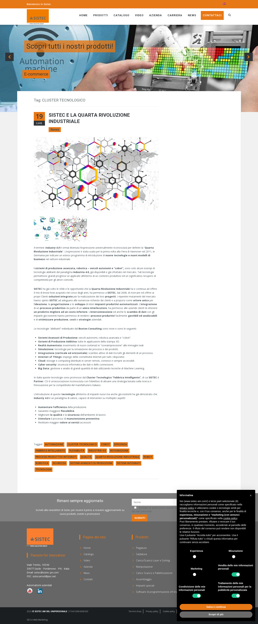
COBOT (105, 444)
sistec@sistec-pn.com (46, 572)
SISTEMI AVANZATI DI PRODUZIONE (91, 463)
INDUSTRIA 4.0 (97, 450)
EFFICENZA (120, 444)
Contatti (88, 579)
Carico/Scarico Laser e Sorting (153, 560)
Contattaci (212, 15)
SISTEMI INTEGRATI (128, 463)
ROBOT (148, 456)
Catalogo (121, 15)
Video (139, 15)
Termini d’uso (135, 611)
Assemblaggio (144, 579)
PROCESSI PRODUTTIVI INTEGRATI (56, 456)
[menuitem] (224, 4)
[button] (250, 495)
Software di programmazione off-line (157, 591)
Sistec (47, 4)
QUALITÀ (86, 456)
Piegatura (141, 548)
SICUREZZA (59, 463)
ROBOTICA (42, 463)
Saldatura (141, 554)
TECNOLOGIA (43, 469)
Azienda (155, 15)
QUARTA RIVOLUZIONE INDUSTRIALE (117, 456)
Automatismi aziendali (39, 585)
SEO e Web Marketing (37, 619)
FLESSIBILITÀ (76, 450)
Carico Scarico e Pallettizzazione (154, 573)
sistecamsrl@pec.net (44, 576)
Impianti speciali (145, 585)
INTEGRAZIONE (119, 450)
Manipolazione (144, 566)
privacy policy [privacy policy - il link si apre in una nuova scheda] (187, 508)
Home (83, 15)
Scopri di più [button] (216, 614)
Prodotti (100, 15)
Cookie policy (169, 611)
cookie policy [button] (230, 518)
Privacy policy (152, 611)
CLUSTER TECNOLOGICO (82, 444)
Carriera (175, 15)
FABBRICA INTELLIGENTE (50, 450)
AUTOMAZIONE (54, 444)
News (192, 15)
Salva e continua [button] (216, 607)
